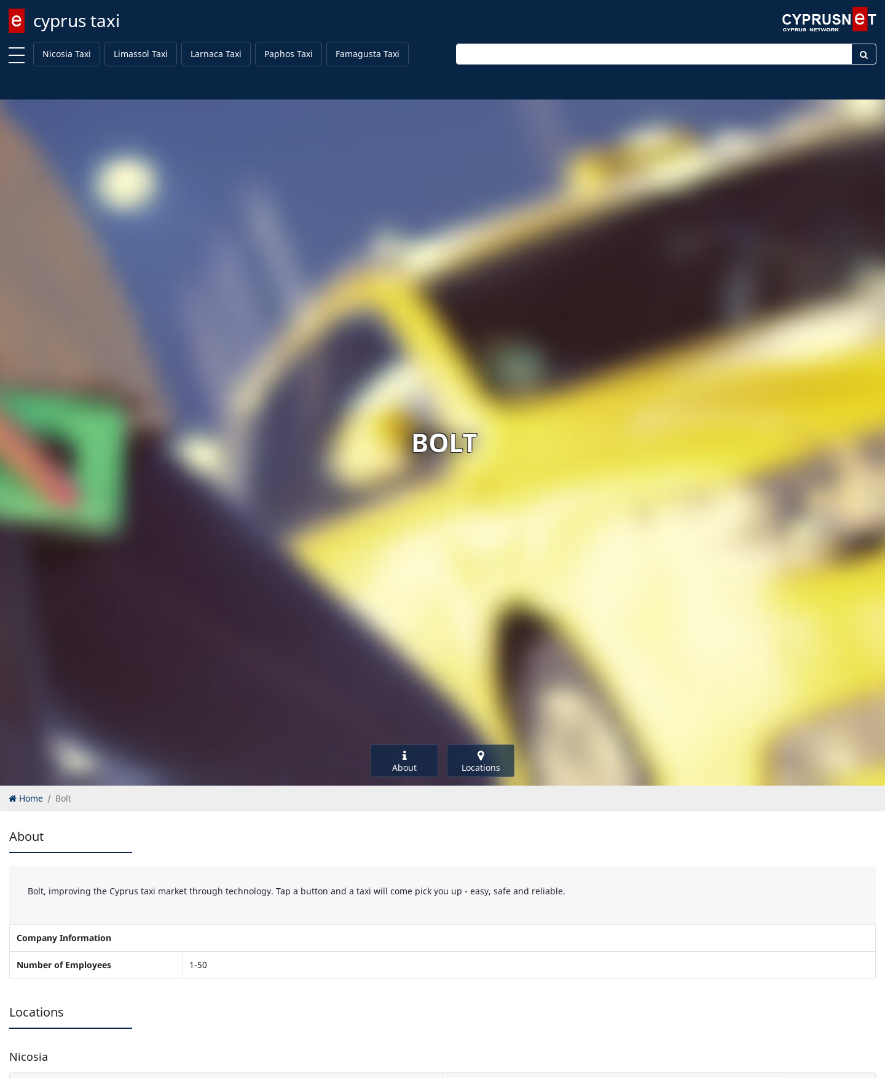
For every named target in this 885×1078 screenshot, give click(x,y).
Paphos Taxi (288, 53)
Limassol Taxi (141, 53)
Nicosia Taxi (66, 53)
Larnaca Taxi (216, 53)
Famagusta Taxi (367, 53)
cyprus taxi (76, 20)
